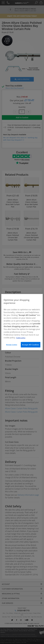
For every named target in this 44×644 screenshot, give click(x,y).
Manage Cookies (11, 344)
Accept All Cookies (30, 344)
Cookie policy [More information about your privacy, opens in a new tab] (20, 338)
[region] (22, 322)
